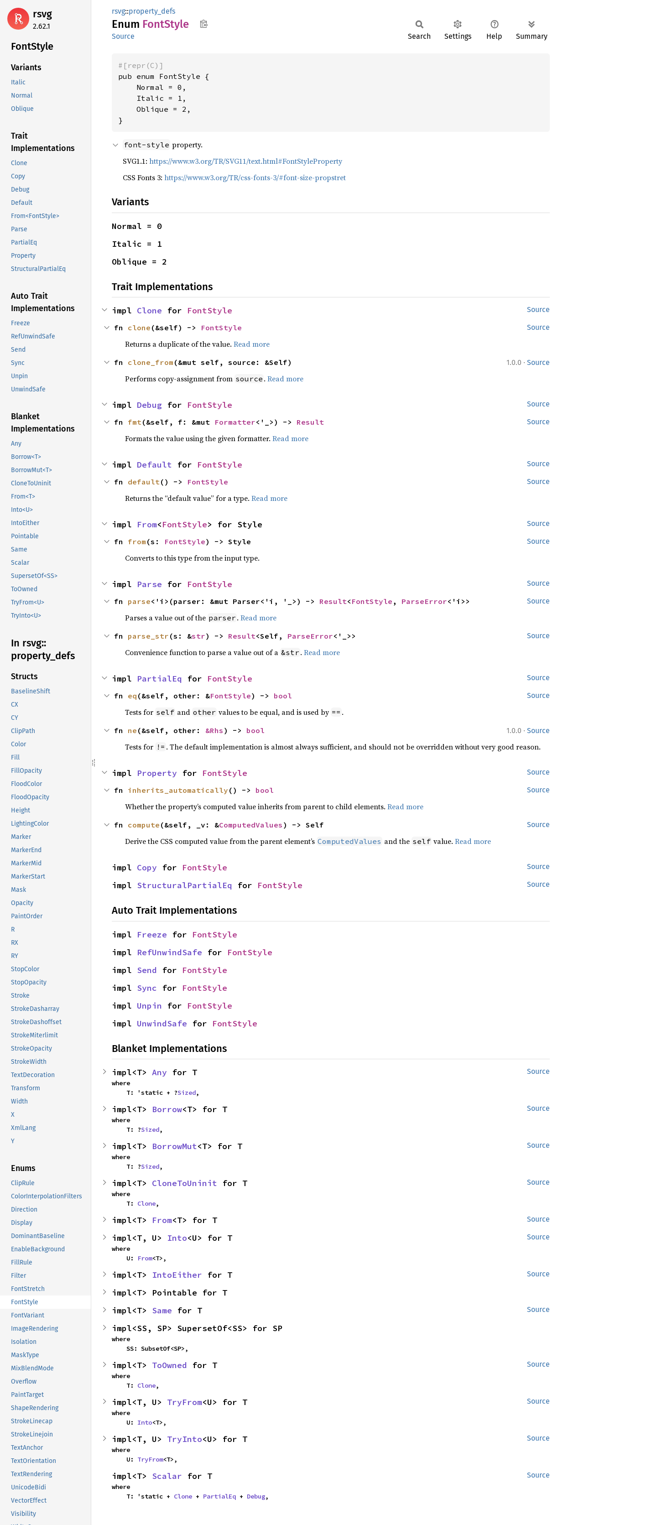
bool (283, 695)
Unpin (149, 1005)
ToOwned (169, 1365)
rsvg (42, 14)
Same (162, 1310)
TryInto (184, 1439)
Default (154, 464)
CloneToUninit (184, 1183)
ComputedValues (251, 824)
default (144, 481)
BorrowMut (174, 1146)
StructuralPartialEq (184, 885)
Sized (186, 1092)
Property (157, 773)
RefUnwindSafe (169, 952)
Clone (149, 310)
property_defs (152, 11)
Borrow (167, 1109)
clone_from (150, 362)
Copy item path (203, 23)
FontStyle (209, 310)
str (198, 635)
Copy (147, 867)
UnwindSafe (162, 1023)
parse (139, 601)
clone (139, 327)
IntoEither (177, 1275)
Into (177, 1238)
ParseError (424, 601)
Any (159, 1072)
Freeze (152, 934)
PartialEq (159, 678)
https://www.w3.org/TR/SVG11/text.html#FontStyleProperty (245, 161)
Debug (149, 405)
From (147, 524)
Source (123, 36)
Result (310, 422)
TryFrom (184, 1402)
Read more (252, 344)
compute (144, 824)
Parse (149, 584)
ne (132, 730)
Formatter (235, 422)
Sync (147, 988)
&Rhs (214, 730)
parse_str (148, 635)
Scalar (167, 1476)
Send (147, 970)
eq (132, 695)
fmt (134, 422)
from (137, 541)
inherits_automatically (178, 790)
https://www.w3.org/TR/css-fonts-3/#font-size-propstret (255, 177)
